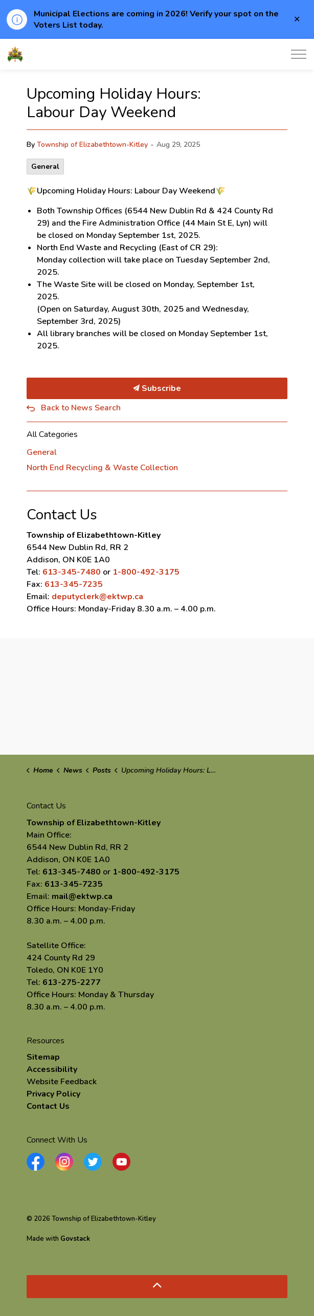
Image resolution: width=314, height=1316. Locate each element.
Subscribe (157, 388)
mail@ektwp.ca (82, 896)
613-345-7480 (71, 572)
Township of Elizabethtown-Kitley (92, 144)
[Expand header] (298, 54)
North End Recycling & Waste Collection (102, 467)
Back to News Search (81, 407)
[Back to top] (157, 1286)
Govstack (75, 1238)
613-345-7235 (73, 584)
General (45, 166)
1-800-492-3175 (146, 572)
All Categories (52, 434)
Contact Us (48, 1106)
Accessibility (52, 1069)
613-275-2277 (71, 982)
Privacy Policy (53, 1094)
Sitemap (43, 1057)
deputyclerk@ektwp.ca (97, 596)
